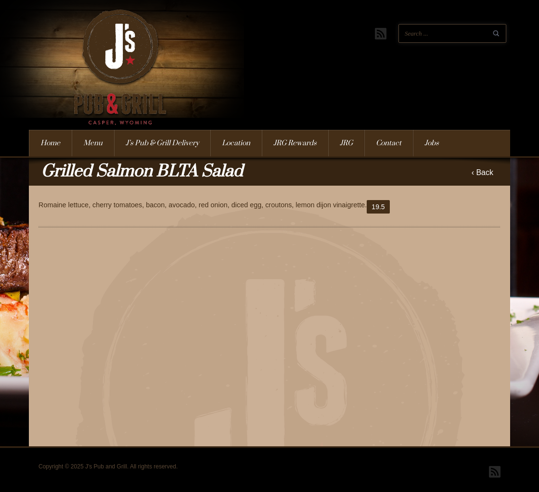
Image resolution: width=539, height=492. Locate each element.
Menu (93, 143)
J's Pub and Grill (108, 81)
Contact (388, 143)
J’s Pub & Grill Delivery (162, 143)
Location (236, 143)
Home (50, 143)
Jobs (431, 143)
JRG (346, 143)
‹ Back (482, 172)
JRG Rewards (295, 143)
